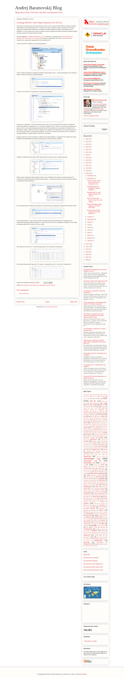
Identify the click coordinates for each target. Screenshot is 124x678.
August (89, 222)
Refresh (86, 510)
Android (85, 408)
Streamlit (91, 518)
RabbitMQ (102, 505)
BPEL (93, 414)
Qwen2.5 (103, 503)
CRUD (85, 428)
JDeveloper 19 (103, 463)
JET (87, 465)
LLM (103, 470)
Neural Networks (88, 481)
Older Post (73, 302)
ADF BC (93, 401)
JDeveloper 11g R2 (44, 285)
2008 (87, 254)
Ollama (85, 488)
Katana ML (87, 554)
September (90, 219)
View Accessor (87, 533)
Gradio (96, 446)
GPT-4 (90, 446)
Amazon (104, 406)
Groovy (102, 446)
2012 (87, 244)
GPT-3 (85, 446)
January (89, 240)
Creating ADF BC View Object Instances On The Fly (39, 22)
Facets (103, 439)
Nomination (93, 483)
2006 (87, 260)
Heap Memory (98, 448)
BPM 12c (92, 416)
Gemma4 (86, 444)
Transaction (93, 523)
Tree (85, 525)
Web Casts (100, 537)
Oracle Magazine (88, 491)
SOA (93, 515)
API (97, 408)
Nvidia (85, 485)
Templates (102, 520)
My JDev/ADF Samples (91, 561)
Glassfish (102, 444)
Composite (86, 424)
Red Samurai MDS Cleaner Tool (93, 567)
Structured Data (101, 518)
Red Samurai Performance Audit (93, 570)
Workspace (104, 544)
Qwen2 (96, 503)
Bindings (103, 413)
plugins (105, 496)
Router (96, 512)
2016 (87, 165)
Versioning (93, 532)
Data (97, 428)
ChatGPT (95, 421)
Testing (96, 522)
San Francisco (103, 512)
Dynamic (26, 285)
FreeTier (103, 443)
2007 (87, 257)
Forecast (88, 443)
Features (94, 441)
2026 (87, 139)
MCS (100, 475)
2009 (87, 252)
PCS (85, 496)
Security (87, 513)
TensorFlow (87, 522)
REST (101, 510)
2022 (87, 149)
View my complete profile (91, 116)
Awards (94, 411)
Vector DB (86, 532)
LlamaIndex (95, 470)
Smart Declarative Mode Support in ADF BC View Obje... (94, 205)
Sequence (96, 513)
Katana (85, 466)
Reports (53, 285)
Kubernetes (101, 466)
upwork (103, 529)
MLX (96, 478)
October (89, 217)
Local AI (86, 471)
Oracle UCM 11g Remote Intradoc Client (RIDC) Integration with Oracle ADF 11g (95, 341)
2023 (87, 147)
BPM (99, 414)
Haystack (90, 448)
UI (87, 527)
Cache (91, 419)
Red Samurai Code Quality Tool (93, 564)
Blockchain (86, 414)
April (88, 232)
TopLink (103, 522)
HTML (105, 448)
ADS (85, 406)
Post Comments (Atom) (50, 307)
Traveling (101, 523)
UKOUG (103, 527)
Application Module (89, 409)
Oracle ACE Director (100, 104)
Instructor (89, 451)
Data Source (88, 429)
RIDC (85, 512)
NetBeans (101, 480)
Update (97, 529)
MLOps (91, 478)
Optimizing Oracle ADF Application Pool (95, 281)
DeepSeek (104, 431)
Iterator (88, 454)
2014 (87, 170)
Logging (105, 471)
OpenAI (98, 488)
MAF (85, 475)
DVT (91, 436)
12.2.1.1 (94, 396)
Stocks (85, 518)
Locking (99, 471)
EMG (104, 436)
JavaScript (87, 456)
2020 (87, 155)
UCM (105, 525)
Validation (94, 530)
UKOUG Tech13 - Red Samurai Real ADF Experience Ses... (93, 182)
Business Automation (94, 418)
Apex (92, 408)
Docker (89, 434)
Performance (96, 496)
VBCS (103, 530)
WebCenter (98, 540)
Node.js (85, 483)
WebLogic (87, 542)
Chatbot (88, 421)
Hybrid (105, 449)
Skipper (87, 515)
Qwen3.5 (94, 505)
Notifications (102, 483)
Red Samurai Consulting (91, 557)
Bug (98, 416)
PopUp (98, 498)
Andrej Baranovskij (100, 100)
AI (88, 406)
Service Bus (104, 513)
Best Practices (95, 413)
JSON (102, 465)
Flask (100, 441)
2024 (87, 144)
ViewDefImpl (65, 38)
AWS (100, 411)
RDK (100, 507)
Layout (93, 468)
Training (86, 523)
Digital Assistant (97, 432)
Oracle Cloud (87, 490)
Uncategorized (88, 529)
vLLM (96, 535)
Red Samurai (90, 508)
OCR (96, 485)
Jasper (96, 454)
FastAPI (86, 441)
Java (103, 454)
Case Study (98, 419)
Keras (93, 466)
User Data (86, 530)
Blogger (85, 674)
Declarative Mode (96, 431)
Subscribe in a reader (90, 641)
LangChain (86, 468)
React (105, 507)
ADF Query (103, 403)
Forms (94, 443)
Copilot (103, 426)
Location (92, 471)
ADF (22, 285)
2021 (87, 152)
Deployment (88, 432)
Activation (97, 398)
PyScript (102, 501)
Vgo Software (102, 532)
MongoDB (86, 480)
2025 (87, 141)
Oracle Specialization (99, 493)
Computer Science (95, 424)
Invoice (95, 453)
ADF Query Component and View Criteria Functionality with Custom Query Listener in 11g (94, 315)
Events (100, 438)
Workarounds (88, 544)
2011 (87, 246)
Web (92, 537)
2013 (87, 173)
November (90, 178)
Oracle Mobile (97, 491)
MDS (105, 475)
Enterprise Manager (89, 438)
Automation (86, 411)
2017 (87, 163)
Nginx (95, 481)
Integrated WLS (100, 451)
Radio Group (87, 506)
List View (105, 468)
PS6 (105, 500)
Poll (93, 498)
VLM (104, 535)
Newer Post (21, 302)
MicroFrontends (90, 477)
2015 (87, 168)
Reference (102, 508)
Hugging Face (96, 449)
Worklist (97, 544)
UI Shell (94, 527)
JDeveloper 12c (89, 463)
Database (96, 429)
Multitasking (93, 480)
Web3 (88, 540)
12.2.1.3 (85, 398)
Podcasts (88, 498)
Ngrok (100, 481)
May (88, 230)
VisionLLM (87, 535)
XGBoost (87, 545)
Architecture (101, 409)
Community (102, 422)
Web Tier (105, 538)
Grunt (85, 448)
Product (94, 500)
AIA (91, 406)
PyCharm (86, 501)
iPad (100, 452)
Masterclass (93, 475)
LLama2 (87, 470)
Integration (87, 453)
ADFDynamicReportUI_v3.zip (36, 36)
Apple (103, 408)
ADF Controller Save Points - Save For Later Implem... (94, 200)
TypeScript (99, 525)
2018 (87, 160)
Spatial (97, 517)
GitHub (96, 444)
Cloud (85, 423)
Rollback (91, 512)
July (88, 225)
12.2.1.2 (102, 396)
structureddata (87, 520)
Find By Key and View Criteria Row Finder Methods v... (93, 211)
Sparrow (88, 517)
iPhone (105, 453)
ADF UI (102, 404)
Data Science (104, 427)
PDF (89, 496)
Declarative (87, 431)
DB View (103, 429)
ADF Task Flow (91, 404)
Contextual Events (94, 426)
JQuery (96, 464)
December (90, 175)
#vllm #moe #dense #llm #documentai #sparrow (95, 394)
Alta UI (96, 406)
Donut (85, 436)
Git (91, 444)
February (90, 238)
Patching (104, 494)
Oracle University (88, 494)
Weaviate (86, 537)
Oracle (103, 488)
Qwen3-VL (86, 505)
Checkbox (103, 421)
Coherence (94, 423)
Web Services (96, 538)
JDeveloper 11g (34, 285)
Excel (85, 439)
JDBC (103, 456)
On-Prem (92, 488)
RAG (93, 507)
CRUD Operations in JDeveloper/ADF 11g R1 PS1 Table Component (95, 303)
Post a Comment (24, 293)
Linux (99, 468)
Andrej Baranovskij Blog (38, 7)
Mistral (85, 478)
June (89, 227)
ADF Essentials (93, 403)
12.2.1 (87, 396)
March (89, 235)
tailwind (95, 520)
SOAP (99, 515)
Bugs (102, 416)
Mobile (102, 478)
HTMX (87, 449)
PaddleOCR (97, 494)
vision (104, 533)
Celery (105, 419)
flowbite (105, 441)
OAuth (90, 485)
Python (86, 503)
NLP (105, 481)
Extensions (93, 439)
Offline (97, 486)
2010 (87, 249)
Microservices (100, 477)
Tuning (90, 525)
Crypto (92, 427)
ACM (91, 398)
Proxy (99, 500)
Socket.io (105, 515)
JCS (98, 456)
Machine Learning (97, 473)
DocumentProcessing (100, 434)
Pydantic (94, 501)
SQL (104, 517)
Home (47, 302)
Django (105, 432)
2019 (87, 157)
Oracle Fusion (99, 490)
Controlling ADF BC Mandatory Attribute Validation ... (93, 188)
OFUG (103, 486)
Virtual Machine (97, 533)
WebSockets (100, 542)
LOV (86, 473)
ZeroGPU (93, 545)
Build (85, 418)
